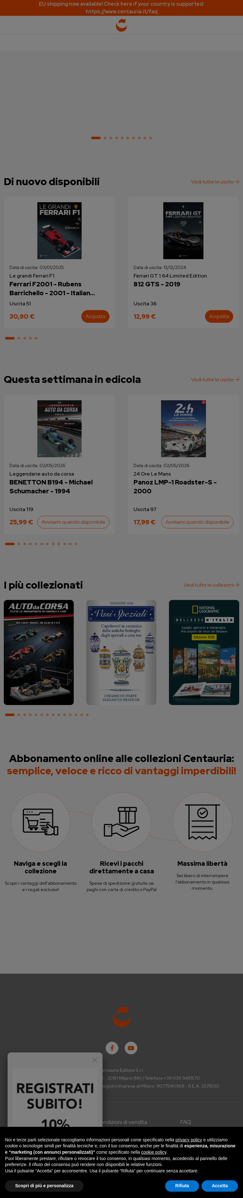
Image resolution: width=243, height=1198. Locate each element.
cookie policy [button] (153, 1152)
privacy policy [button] (189, 1139)
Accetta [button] (220, 1185)
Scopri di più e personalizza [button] (44, 1185)
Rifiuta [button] (182, 1185)
